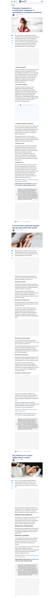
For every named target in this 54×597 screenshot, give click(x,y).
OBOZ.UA (20, 409)
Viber (16, 185)
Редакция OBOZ (17, 14)
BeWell (22, 14)
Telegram (34, 183)
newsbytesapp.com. (29, 279)
